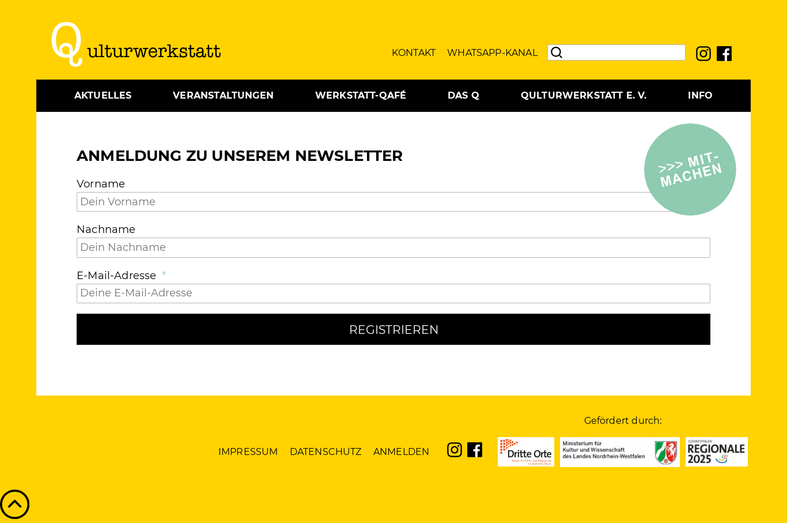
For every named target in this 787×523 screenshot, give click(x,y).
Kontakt (414, 52)
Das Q (463, 95)
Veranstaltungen (223, 95)
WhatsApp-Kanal (492, 52)
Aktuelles (103, 95)
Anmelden (401, 451)
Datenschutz (326, 451)
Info (700, 95)
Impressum (248, 451)
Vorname (101, 184)
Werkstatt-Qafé (361, 95)
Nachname (106, 229)
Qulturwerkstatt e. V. (584, 95)
